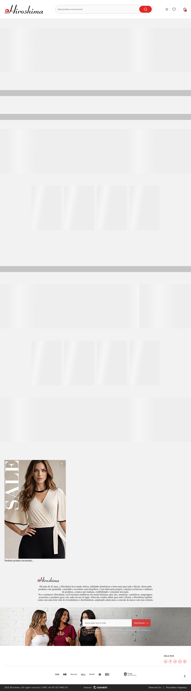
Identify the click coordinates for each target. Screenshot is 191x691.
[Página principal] (23, 9)
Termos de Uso (154, 687)
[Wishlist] (174, 9)
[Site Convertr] (95, 687)
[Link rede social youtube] (180, 661)
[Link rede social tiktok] (175, 661)
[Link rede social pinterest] (185, 661)
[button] (184, 676)
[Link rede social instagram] (165, 661)
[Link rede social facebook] (170, 661)
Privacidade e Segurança (176, 687)
